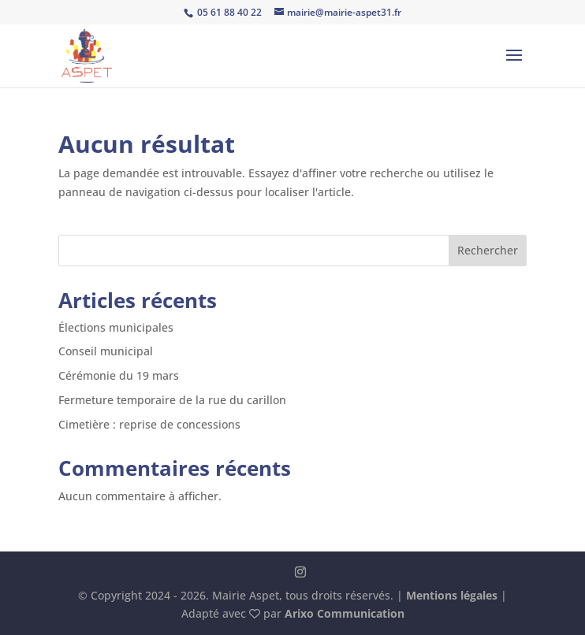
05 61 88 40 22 (228, 12)
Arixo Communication (344, 613)
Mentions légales (451, 595)
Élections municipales (115, 327)
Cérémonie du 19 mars (118, 375)
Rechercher (487, 250)
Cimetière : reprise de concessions (149, 424)
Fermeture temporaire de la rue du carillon (172, 399)
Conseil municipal (105, 350)
